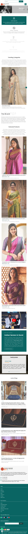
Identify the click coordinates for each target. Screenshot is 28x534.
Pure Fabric (2, 510)
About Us (2, 490)
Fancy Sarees (3, 507)
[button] (26, 87)
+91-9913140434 (4, 478)
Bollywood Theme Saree (4, 508)
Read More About (8, 348)
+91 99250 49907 (4, 477)
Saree (1, 503)
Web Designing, (10, 532)
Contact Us (2, 494)
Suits (1, 511)
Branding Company (23, 532)
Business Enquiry (5, 531)
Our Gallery (2, 491)
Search (21, 1)
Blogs (1, 493)
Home (2, 488)
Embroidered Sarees (4, 504)
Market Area (2, 497)
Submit (21, 523)
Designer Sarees (3, 505)
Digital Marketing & (16, 532)
